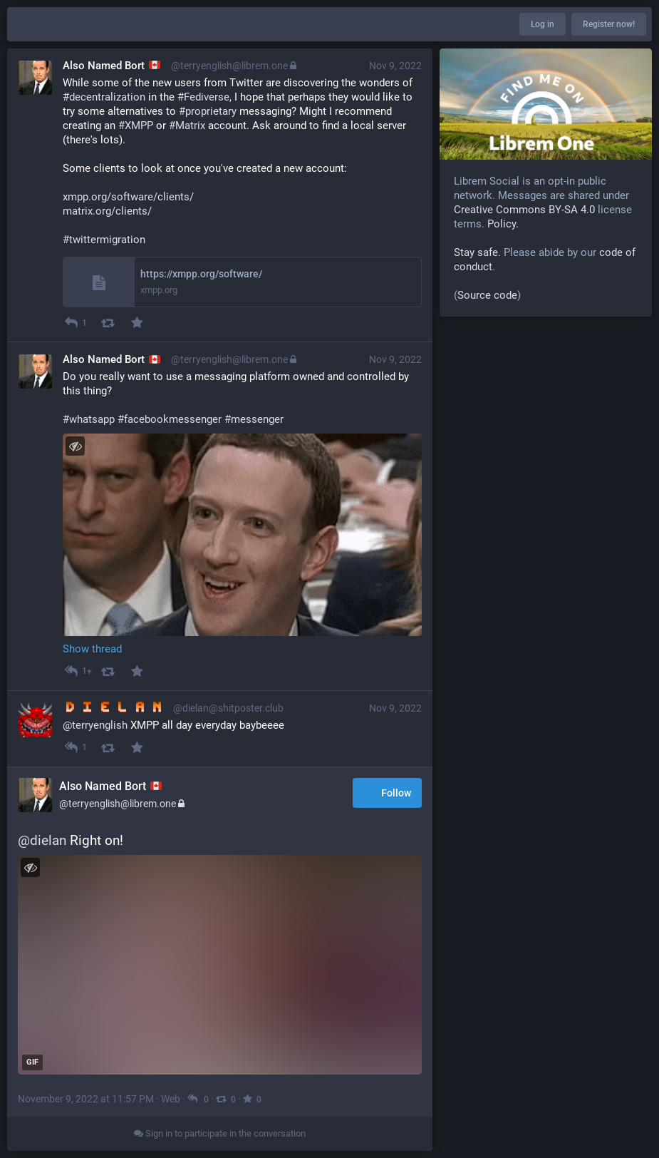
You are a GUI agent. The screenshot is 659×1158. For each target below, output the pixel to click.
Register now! (609, 24)
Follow (387, 793)
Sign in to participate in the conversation (220, 1133)
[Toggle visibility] (75, 446)
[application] (220, 965)
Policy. (503, 223)
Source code (487, 295)
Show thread (92, 648)
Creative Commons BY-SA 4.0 (524, 209)
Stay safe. (477, 252)
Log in (542, 24)
